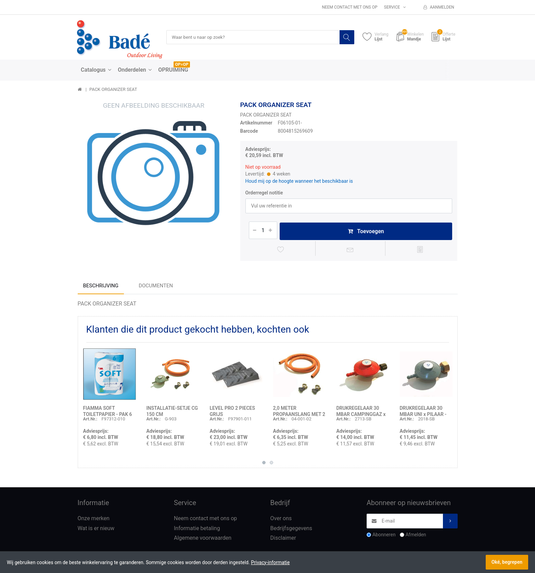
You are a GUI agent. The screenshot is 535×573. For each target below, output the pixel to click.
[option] (154, 177)
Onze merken (94, 519)
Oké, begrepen (507, 562)
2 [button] (271, 464)
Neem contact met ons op (349, 7)
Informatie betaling (197, 529)
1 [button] (264, 464)
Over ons (281, 519)
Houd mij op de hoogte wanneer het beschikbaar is (299, 181)
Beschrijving (100, 287)
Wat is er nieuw (96, 529)
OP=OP (182, 64)
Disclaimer (283, 539)
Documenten (156, 287)
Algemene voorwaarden (202, 539)
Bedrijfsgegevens (291, 529)
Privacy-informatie (270, 562)
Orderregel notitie (264, 193)
